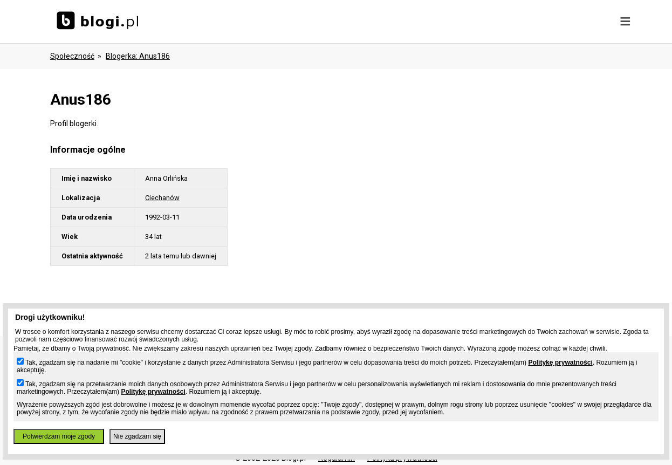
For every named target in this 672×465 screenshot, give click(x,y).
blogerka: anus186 (138, 56)
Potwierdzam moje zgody (59, 436)
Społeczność (72, 56)
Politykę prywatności (560, 362)
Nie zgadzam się (137, 436)
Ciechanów (162, 198)
